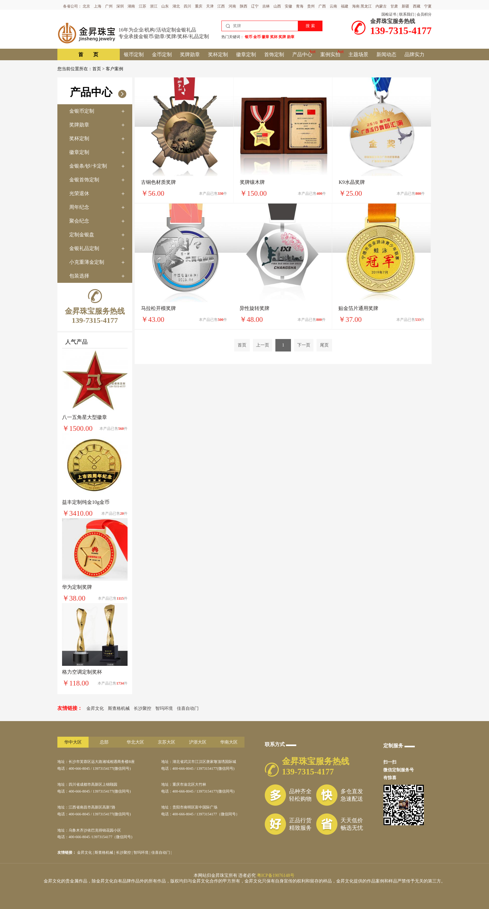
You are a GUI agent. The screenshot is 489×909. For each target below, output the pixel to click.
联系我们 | (407, 14)
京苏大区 (166, 742)
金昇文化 (95, 708)
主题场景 (358, 54)
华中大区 (73, 742)
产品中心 (302, 54)
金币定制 (162, 54)
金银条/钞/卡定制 (88, 166)
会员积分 (424, 14)
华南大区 (229, 742)
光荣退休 (79, 193)
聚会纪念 (79, 221)
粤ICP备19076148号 (275, 875)
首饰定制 (274, 54)
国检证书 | (389, 14)
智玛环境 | (142, 852)
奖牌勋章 (190, 54)
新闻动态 (386, 54)
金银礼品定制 (84, 248)
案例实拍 (330, 54)
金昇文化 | (85, 852)
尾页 (324, 345)
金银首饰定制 (84, 179)
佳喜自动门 (188, 708)
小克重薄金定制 (86, 262)
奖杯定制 (218, 54)
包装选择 (79, 275)
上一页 (262, 345)
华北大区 (135, 742)
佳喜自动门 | (161, 852)
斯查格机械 (119, 708)
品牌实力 (414, 54)
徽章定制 (246, 54)
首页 (96, 68)
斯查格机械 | (105, 852)
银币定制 (134, 54)
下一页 (303, 345)
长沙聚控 (142, 708)
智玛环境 (164, 708)
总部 (104, 742)
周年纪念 (79, 207)
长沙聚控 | (124, 852)
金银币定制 (81, 111)
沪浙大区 (197, 742)
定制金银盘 (81, 234)
